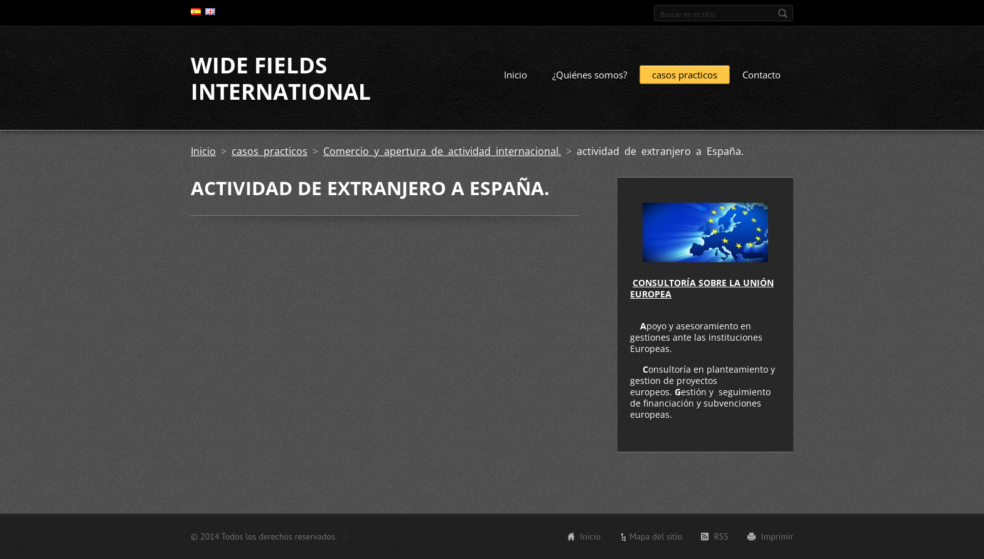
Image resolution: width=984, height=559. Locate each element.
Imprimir (777, 536)
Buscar (782, 13)
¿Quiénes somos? (589, 74)
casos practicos (684, 74)
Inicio (515, 74)
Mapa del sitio (655, 536)
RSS (721, 536)
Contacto (761, 74)
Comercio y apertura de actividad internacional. (442, 151)
